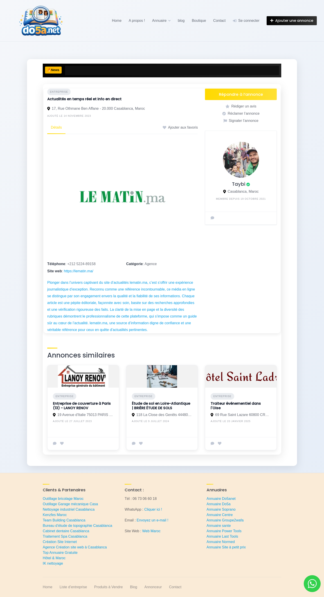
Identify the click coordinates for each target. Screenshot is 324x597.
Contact (219, 20)
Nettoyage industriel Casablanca (68, 509)
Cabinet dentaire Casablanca (66, 531)
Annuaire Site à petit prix (226, 547)
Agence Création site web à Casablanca (75, 547)
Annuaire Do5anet (221, 499)
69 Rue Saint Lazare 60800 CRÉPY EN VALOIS (243, 415)
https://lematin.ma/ (78, 271)
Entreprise (59, 91)
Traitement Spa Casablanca (65, 536)
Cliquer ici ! (153, 509)
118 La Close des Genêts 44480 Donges (164, 415)
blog (181, 20)
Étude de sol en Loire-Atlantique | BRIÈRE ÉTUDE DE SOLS (161, 406)
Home (117, 20)
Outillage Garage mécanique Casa (70, 504)
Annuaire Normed (221, 542)
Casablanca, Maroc (243, 191)
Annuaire (159, 20)
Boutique (199, 20)
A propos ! (137, 20)
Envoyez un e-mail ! (152, 520)
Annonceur (153, 587)
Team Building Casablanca (64, 520)
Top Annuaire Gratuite (60, 553)
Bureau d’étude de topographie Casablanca (77, 526)
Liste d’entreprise (73, 587)
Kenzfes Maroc (55, 515)
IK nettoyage (53, 563)
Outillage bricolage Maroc (63, 499)
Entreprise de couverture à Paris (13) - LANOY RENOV (82, 406)
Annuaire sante (219, 526)
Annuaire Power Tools (224, 531)
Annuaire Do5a (219, 504)
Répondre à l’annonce (241, 94)
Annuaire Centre (220, 515)
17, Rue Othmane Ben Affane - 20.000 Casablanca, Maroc (98, 108)
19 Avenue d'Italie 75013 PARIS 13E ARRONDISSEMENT (85, 415)
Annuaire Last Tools (222, 536)
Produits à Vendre (108, 587)
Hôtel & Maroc (54, 558)
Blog (133, 587)
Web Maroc (151, 531)
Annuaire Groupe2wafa (225, 520)
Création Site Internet (60, 542)
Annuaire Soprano (221, 509)
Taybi (238, 184)
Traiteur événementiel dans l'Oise (236, 406)
